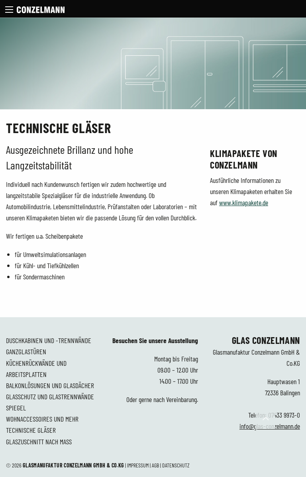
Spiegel (16, 407)
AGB (155, 465)
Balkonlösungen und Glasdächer (50, 385)
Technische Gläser (31, 430)
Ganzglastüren (26, 351)
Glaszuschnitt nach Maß (39, 441)
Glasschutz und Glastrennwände (50, 396)
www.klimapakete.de (243, 202)
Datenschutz (176, 465)
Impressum (138, 465)
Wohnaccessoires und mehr (42, 418)
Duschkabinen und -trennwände (48, 340)
